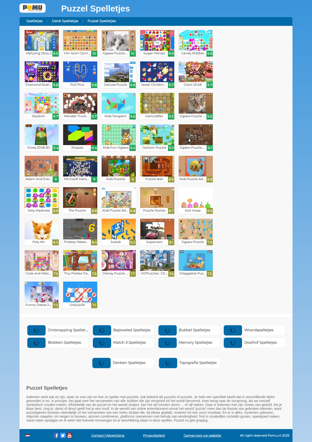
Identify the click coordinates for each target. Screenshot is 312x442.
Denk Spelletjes (65, 21)
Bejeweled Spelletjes (122, 330)
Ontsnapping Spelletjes (58, 330)
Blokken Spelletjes (54, 342)
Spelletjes (34, 21)
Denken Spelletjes (119, 362)
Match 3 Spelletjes (119, 342)
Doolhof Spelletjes (250, 342)
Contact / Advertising (107, 435)
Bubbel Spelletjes (184, 330)
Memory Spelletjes (185, 342)
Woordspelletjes (248, 330)
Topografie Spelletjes (188, 362)
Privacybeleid (154, 435)
